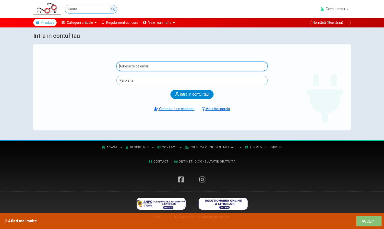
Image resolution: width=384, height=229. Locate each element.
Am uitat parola (216, 109)
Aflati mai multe (22, 221)
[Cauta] (91, 9)
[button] (79, 22)
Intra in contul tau (192, 94)
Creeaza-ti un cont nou (174, 109)
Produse (45, 23)
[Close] (369, 221)
